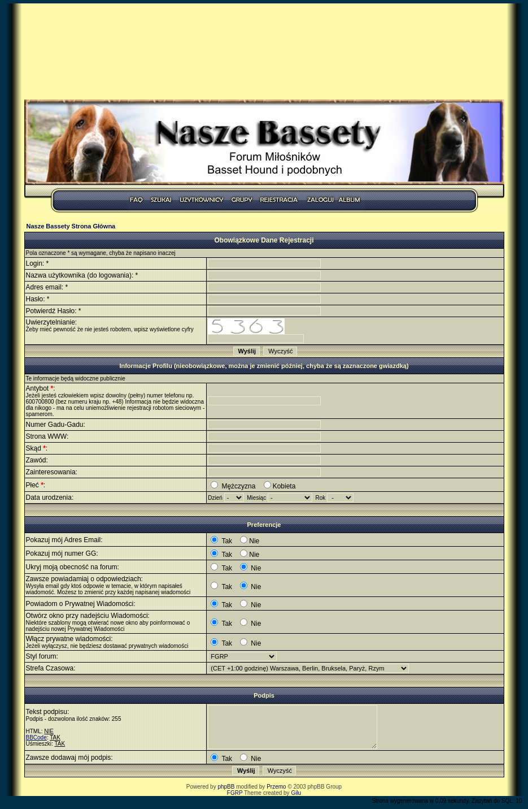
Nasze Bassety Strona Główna (71, 226)
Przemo (276, 787)
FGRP (235, 793)
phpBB (225, 787)
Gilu (296, 793)
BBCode (36, 737)
